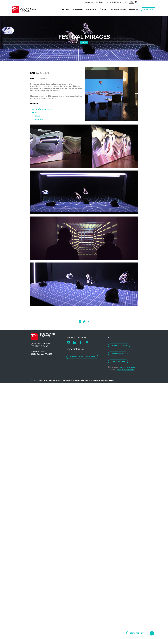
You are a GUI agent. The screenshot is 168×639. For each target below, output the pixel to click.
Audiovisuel (91, 9)
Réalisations (134, 9)
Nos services (77, 9)
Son (36, 112)
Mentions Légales (55, 380)
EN (136, 2)
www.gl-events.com (128, 367)
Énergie (103, 9)
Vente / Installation (117, 9)
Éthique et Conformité (106, 380)
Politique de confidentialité (75, 380)
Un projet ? (149, 9)
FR (131, 2)
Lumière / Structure (43, 109)
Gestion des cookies (91, 380)
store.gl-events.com (125, 370)
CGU (63, 380)
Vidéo (37, 116)
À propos (65, 9)
